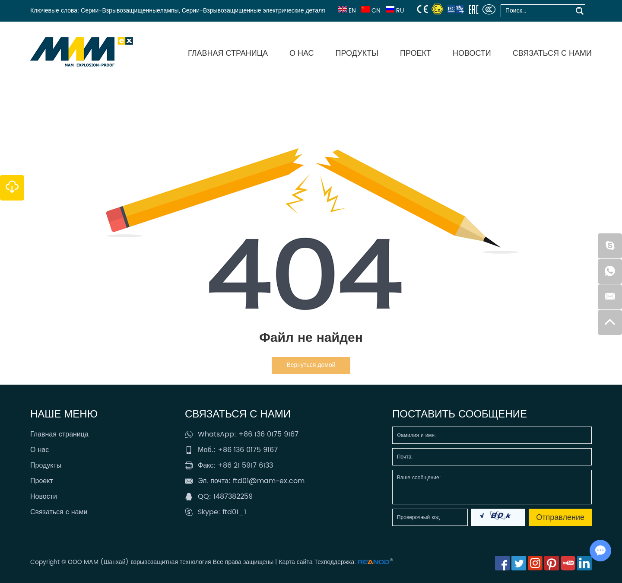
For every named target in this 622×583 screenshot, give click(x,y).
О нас (301, 53)
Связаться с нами (552, 53)
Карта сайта (295, 562)
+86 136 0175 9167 (268, 434)
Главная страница (228, 53)
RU (394, 11)
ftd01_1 (234, 512)
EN (346, 11)
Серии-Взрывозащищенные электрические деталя (253, 11)
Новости (472, 53)
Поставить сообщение (459, 414)
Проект (415, 53)
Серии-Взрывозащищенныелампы (130, 11)
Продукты (357, 53)
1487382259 (233, 496)
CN (370, 11)
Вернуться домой (310, 365)
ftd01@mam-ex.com (269, 481)
